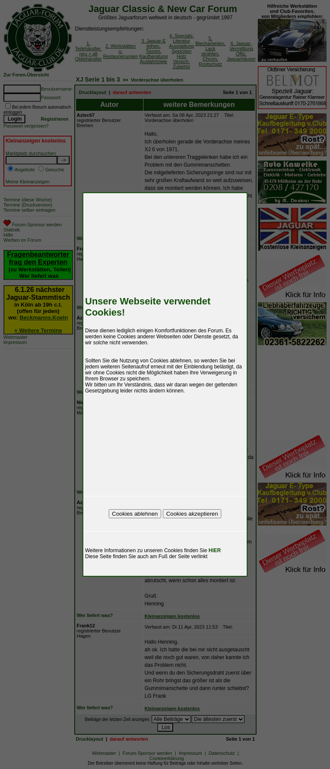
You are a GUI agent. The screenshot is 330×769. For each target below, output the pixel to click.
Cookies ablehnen (135, 514)
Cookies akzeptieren (192, 514)
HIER (214, 550)
